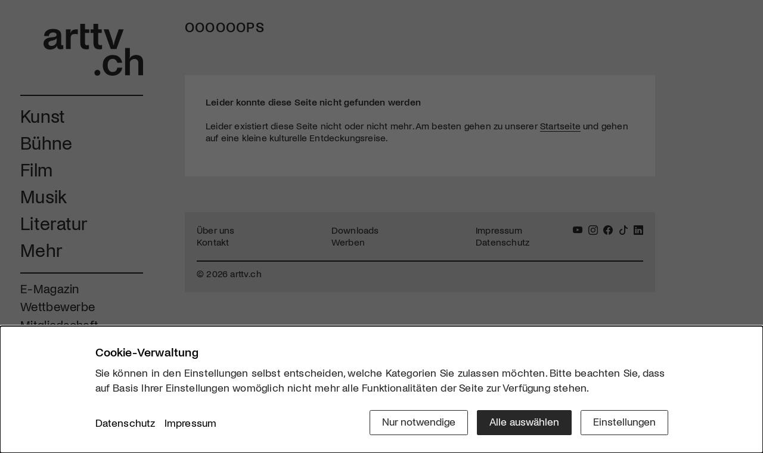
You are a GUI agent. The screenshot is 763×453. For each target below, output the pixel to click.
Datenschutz (125, 422)
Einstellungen (624, 421)
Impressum (191, 422)
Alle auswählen (524, 421)
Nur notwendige (418, 421)
